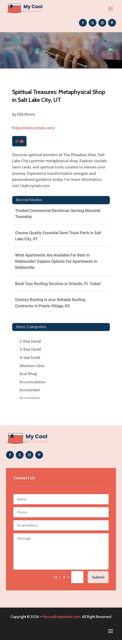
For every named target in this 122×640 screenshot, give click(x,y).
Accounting (29, 398)
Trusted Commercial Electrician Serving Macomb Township (57, 213)
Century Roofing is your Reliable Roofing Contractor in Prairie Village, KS (50, 302)
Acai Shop (28, 373)
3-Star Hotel (30, 349)
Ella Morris (26, 114)
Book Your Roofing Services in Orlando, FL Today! (58, 283)
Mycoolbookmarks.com (62, 617)
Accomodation (32, 382)
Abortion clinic (32, 365)
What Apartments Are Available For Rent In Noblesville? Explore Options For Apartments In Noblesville (56, 261)
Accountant (29, 390)
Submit (98, 577)
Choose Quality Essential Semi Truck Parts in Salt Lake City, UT (58, 236)
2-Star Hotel (30, 341)
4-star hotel (29, 357)
